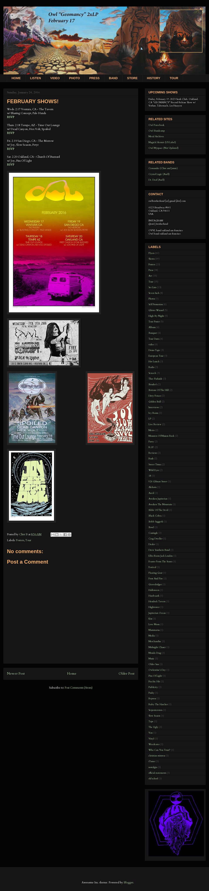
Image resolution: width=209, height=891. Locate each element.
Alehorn (152, 487)
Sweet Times (154, 464)
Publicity (153, 687)
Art (150, 275)
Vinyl (151, 738)
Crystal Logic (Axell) (159, 174)
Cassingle (153, 533)
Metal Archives (156, 136)
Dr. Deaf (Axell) (156, 179)
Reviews (152, 453)
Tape (150, 721)
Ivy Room (153, 413)
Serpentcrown (155, 710)
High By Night (156, 316)
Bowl (151, 527)
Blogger (128, 882)
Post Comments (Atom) (79, 688)
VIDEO (55, 78)
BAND (113, 78)
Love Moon (154, 624)
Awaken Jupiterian (157, 498)
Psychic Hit (154, 681)
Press (150, 270)
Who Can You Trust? (159, 750)
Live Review (154, 424)
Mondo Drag (154, 653)
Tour (28, 540)
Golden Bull (154, 401)
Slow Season (154, 715)
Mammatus (154, 630)
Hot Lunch (153, 361)
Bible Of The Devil (158, 510)
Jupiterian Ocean (157, 613)
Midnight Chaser (157, 647)
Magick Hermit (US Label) (162, 142)
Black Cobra (155, 515)
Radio (151, 367)
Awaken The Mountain (160, 504)
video (151, 344)
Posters (20, 540)
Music (151, 658)
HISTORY (153, 78)
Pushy (151, 692)
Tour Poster (154, 321)
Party (151, 441)
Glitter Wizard (156, 310)
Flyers (151, 253)
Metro (151, 430)
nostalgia (152, 767)
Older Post (127, 673)
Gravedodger (155, 584)
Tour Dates (153, 338)
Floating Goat (155, 573)
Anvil (151, 493)
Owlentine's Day (157, 670)
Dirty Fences (154, 395)
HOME (16, 78)
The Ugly (153, 727)
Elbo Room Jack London (160, 556)
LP (149, 418)
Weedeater (154, 744)
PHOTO (74, 78)
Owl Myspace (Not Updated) (163, 148)
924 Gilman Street (157, 481)
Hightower (154, 607)
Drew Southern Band (159, 550)
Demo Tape (154, 350)
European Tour (155, 355)
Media (151, 635)
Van (150, 732)
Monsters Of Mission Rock (161, 436)
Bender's (152, 384)
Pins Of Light (155, 675)
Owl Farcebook (156, 125)
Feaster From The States (160, 561)
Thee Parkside (155, 378)
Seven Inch (153, 293)
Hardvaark (153, 595)
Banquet (152, 333)
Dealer (151, 544)
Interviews (153, 407)
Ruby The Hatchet (158, 704)
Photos (151, 298)
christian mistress (156, 755)
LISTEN (35, 78)
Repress (152, 698)
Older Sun (153, 664)
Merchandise (154, 641)
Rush (150, 458)
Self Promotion (155, 304)
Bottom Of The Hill (158, 390)
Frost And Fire (155, 578)
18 (149, 475)
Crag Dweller (155, 538)
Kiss (150, 618)
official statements (157, 773)
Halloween (153, 590)
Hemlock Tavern (156, 601)
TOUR (174, 78)
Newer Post (16, 673)
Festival (152, 567)
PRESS (94, 78)
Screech (152, 373)
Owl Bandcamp (156, 130)
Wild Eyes (153, 470)
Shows (151, 258)
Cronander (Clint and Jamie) (163, 168)
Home (71, 673)
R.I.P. (151, 447)
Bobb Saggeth (155, 521)
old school (153, 778)
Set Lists (152, 287)
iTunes (151, 761)
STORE (132, 78)
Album (152, 327)
